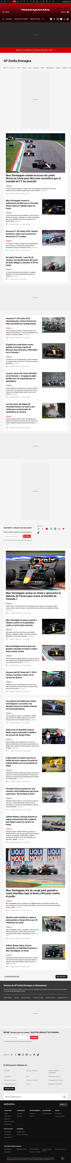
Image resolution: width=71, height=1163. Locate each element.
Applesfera (7, 1119)
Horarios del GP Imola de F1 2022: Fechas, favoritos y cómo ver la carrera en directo (21, 675)
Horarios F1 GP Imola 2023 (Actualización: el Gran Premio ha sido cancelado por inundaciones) (21, 321)
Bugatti (58, 68)
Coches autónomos (10, 1084)
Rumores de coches (38, 997)
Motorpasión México (60, 1149)
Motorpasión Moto (60, 1116)
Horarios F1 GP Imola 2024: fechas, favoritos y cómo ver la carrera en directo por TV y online (22, 234)
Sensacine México (34, 1149)
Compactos (7, 1076)
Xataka (6, 1113)
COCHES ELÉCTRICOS (21, 19)
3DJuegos (19, 1113)
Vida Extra (19, 1116)
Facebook (54, 19)
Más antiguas (61, 976)
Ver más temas (9, 1088)
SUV (27, 1076)
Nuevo (63, 12)
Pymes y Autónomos (22, 1134)
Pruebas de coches (54, 1076)
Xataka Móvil (7, 1116)
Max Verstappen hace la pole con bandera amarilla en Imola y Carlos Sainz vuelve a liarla (21, 649)
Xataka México (8, 1149)
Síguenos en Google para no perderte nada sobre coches (34, 50)
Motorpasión (35, 9)
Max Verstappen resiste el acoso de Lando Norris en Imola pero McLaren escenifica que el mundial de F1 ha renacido (33, 178)
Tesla (29, 68)
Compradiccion (8, 1137)
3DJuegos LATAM (21, 1149)
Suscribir (27, 536)
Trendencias (7, 1132)
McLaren (36, 68)
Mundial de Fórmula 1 (55, 1084)
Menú (7, 12)
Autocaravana (50, 68)
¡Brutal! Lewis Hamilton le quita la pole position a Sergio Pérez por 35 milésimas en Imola (21, 920)
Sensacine (32, 1113)
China (24, 68)
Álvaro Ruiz (14, 279)
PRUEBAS (9, 19)
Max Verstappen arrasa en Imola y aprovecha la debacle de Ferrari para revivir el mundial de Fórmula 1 (33, 596)
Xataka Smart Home (9, 1121)
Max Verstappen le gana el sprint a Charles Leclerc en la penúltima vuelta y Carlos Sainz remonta (21, 622)
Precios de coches (50, 997)
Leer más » (44, 190)
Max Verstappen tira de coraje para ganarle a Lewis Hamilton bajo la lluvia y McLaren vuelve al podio (33, 893)
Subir (62, 1104)
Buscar (64, 1096)
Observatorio (35, 19)
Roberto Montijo (15, 193)
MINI (42, 68)
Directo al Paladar (47, 1113)
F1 (43, 19)
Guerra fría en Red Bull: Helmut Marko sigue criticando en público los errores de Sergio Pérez (21, 732)
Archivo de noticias (12, 976)
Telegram (51, 19)
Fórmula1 (9, 186)
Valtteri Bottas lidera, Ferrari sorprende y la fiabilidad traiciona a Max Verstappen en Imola (21, 948)
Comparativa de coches (64, 997)
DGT (19, 68)
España (65, 68)
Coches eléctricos (26, 997)
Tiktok (68, 19)
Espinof (32, 1116)
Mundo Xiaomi (8, 1124)
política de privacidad (26, 540)
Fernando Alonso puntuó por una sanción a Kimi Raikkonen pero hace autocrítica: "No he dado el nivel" (22, 791)
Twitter (64, 19)
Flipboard (63, 528)
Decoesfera (7, 1134)
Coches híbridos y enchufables (54, 1071)
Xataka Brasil (7, 1152)
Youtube (61, 19)
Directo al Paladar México (47, 1149)
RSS (59, 528)
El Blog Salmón (21, 1132)
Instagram (58, 19)
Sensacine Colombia (35, 1152)
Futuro (28, 1084)
